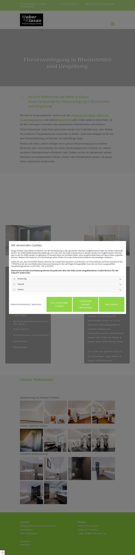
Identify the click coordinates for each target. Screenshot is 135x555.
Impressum (36, 304)
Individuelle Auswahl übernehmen (85, 304)
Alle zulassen (111, 304)
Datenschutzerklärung (20, 304)
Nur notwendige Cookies (59, 304)
